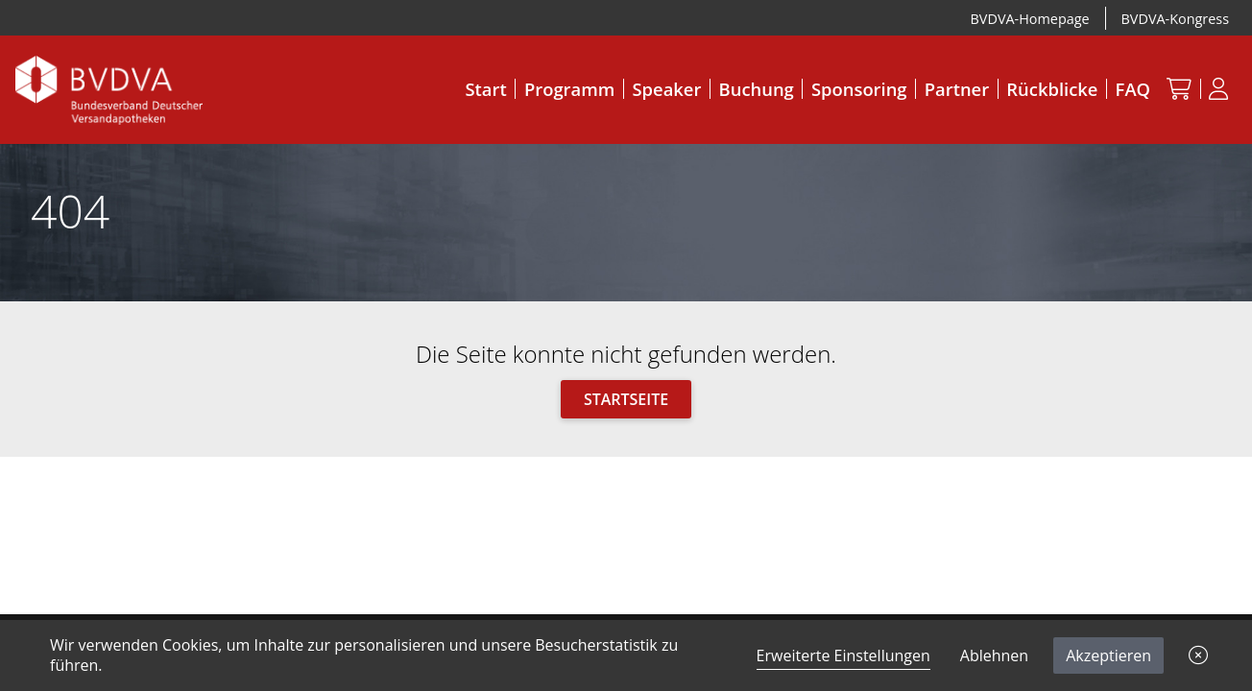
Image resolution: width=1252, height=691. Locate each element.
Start (485, 89)
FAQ (1133, 89)
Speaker (667, 89)
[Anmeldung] (1219, 88)
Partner (957, 89)
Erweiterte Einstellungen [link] (843, 655)
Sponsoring (859, 89)
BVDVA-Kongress (1175, 19)
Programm (569, 89)
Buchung (756, 89)
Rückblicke (1051, 89)
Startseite (626, 399)
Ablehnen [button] (994, 655)
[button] (1198, 655)
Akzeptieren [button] (1108, 655)
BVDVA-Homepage (1030, 19)
